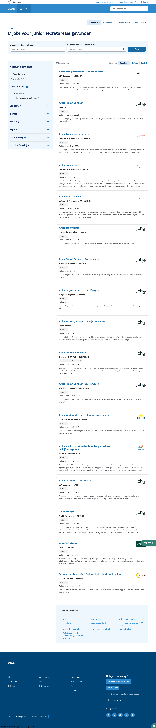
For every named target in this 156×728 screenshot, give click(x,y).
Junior (65, 619)
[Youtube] (120, 715)
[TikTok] (132, 715)
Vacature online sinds (30, 67)
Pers (72, 686)
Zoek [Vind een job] (137, 49)
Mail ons (114, 688)
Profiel (144, 63)
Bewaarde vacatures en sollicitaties (132, 22)
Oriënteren (12, 686)
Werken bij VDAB (77, 681)
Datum (135, 63)
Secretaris (67, 623)
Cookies (33, 726)
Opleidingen (12, 681)
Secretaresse (96, 619)
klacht (125, 700)
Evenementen (44, 677)
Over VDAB (75, 677)
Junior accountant (98, 623)
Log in (145, 2)
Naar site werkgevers (104, 2)
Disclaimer (4, 726)
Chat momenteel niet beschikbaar (125, 694)
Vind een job (94, 22)
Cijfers (41, 681)
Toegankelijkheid (16, 726)
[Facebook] (108, 715)
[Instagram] (126, 715)
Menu (25, 8)
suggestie (116, 700)
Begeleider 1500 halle (71, 629)
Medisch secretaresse (127, 619)
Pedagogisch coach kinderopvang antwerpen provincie (73, 635)
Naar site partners (126, 2)
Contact (74, 690)
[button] (148, 543)
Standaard (124, 63)
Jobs (11, 28)
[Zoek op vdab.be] (129, 8)
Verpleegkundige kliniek (100, 629)
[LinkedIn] (114, 715)
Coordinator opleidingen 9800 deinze (130, 624)
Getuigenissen (44, 686)
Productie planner (126, 629)
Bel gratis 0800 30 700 (120, 681)
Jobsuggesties (108, 22)
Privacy (26, 726)
